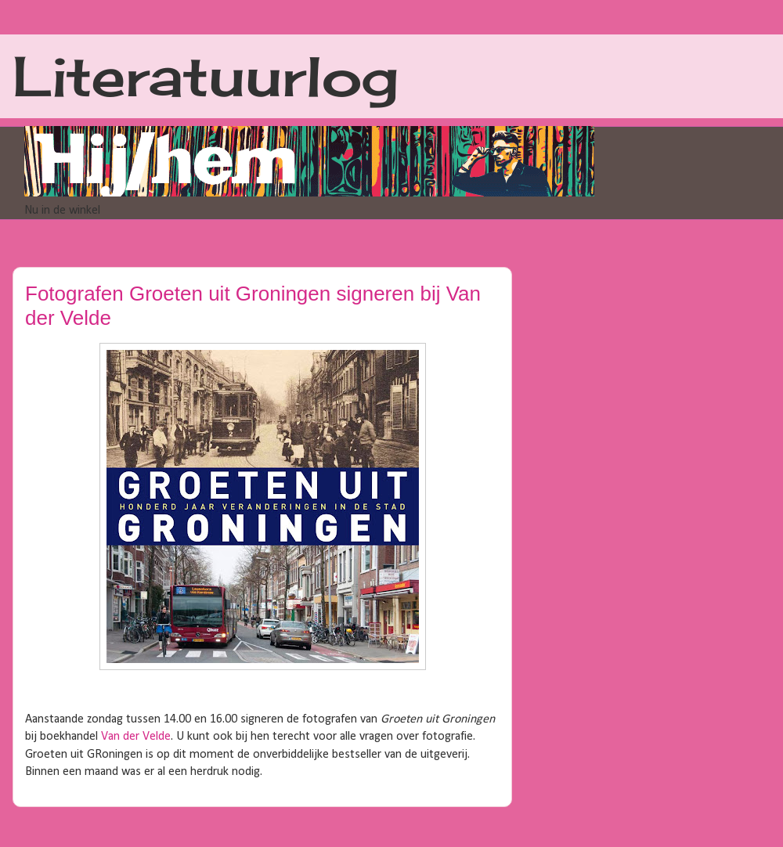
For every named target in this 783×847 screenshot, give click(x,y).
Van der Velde (136, 736)
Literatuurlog (206, 76)
